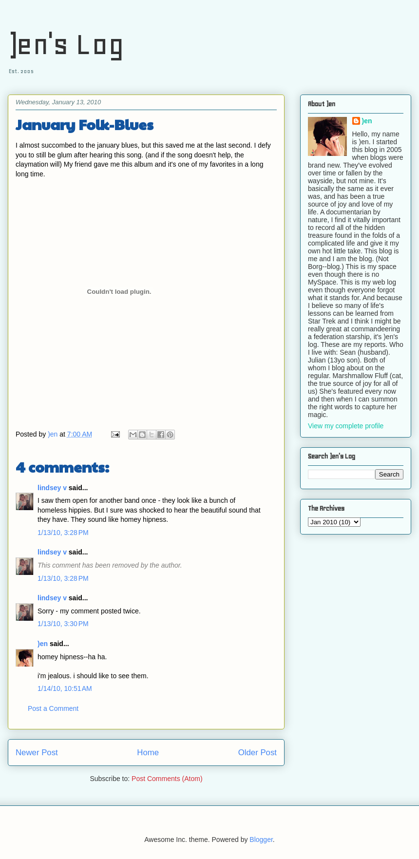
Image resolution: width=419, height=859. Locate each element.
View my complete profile (345, 426)
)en (43, 644)
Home (148, 752)
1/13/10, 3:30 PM (63, 624)
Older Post (257, 752)
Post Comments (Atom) (167, 779)
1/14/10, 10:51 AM (65, 688)
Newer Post (37, 752)
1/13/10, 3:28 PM (63, 532)
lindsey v (52, 488)
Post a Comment (53, 708)
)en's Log (66, 44)
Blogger (260, 839)
